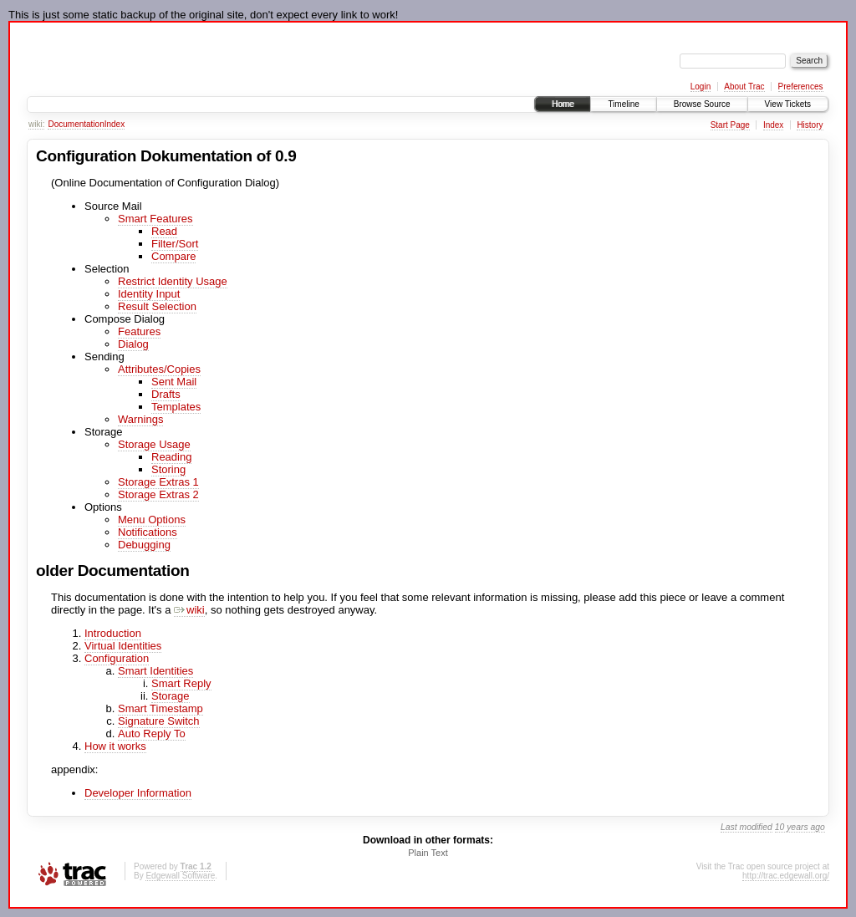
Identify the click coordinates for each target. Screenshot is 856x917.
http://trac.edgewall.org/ (785, 875)
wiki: (36, 124)
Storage (170, 696)
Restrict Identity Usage (172, 281)
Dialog (133, 344)
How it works (115, 746)
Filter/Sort (174, 243)
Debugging (144, 544)
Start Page (730, 125)
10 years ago (800, 827)
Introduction (112, 633)
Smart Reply (181, 683)
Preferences (800, 86)
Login (700, 86)
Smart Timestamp (160, 708)
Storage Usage (154, 444)
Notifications (147, 532)
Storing (168, 469)
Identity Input (149, 294)
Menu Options (152, 519)
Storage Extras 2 (158, 494)
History (810, 125)
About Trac (744, 86)
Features (139, 331)
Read (164, 231)
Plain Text (428, 853)
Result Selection (157, 306)
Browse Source (702, 104)
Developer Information (137, 793)
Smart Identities (155, 671)
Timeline (623, 104)
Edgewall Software (180, 875)
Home (563, 104)
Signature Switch (159, 721)
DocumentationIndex (86, 124)
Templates (176, 406)
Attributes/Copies (159, 369)
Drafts (166, 394)
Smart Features (155, 218)
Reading (171, 457)
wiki (189, 610)
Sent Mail (173, 381)
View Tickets (788, 104)
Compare (173, 256)
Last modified (746, 827)
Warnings (140, 419)
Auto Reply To (152, 733)
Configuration (116, 658)
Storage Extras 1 (158, 482)
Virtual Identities (122, 645)
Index (773, 125)
